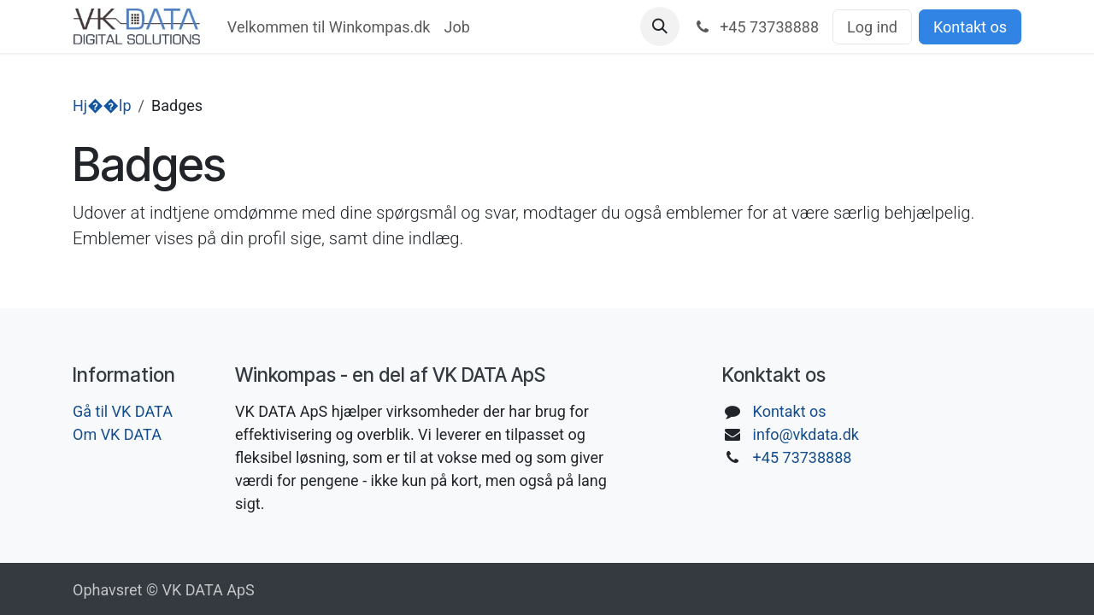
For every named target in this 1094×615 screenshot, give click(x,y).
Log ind (872, 27)
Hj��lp (102, 105)
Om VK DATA (117, 434)
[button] (659, 26)
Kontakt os (970, 27)
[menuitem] (329, 27)
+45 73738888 (802, 457)
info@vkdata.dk (806, 434)
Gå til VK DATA (123, 411)
